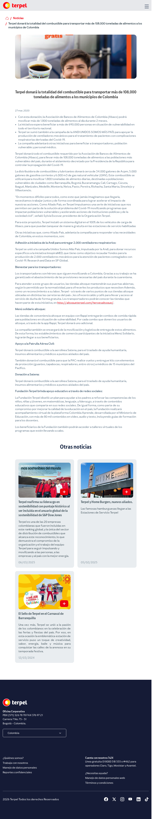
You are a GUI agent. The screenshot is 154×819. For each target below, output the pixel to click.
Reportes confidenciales (17, 772)
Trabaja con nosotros (15, 762)
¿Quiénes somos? (13, 758)
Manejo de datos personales (20, 767)
